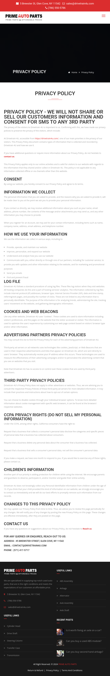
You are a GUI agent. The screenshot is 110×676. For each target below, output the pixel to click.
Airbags (62, 588)
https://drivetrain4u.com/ (47, 138)
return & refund (36, 670)
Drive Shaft (10, 633)
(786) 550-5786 (55, 7)
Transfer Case (12, 648)
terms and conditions (72, 670)
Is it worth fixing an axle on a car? (83, 630)
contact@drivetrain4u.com (29, 545)
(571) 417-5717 (21, 550)
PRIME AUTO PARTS (67, 664)
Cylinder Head (12, 626)
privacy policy (52, 670)
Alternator (63, 595)
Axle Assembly (65, 603)
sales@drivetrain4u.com (78, 3)
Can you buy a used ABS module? (83, 641)
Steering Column (13, 640)
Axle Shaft (63, 610)
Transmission (11, 655)
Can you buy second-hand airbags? (84, 651)
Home (72, 72)
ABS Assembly (65, 581)
